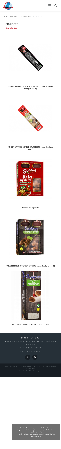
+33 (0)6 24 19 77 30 (30, 424)
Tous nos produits (26, 16)
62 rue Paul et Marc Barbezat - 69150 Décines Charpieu (30, 415)
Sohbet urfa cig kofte (30, 251)
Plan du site (23, 443)
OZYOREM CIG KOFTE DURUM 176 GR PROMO (30, 397)
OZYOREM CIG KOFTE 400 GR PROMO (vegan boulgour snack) (30, 324)
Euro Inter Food (10, 16)
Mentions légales (35, 443)
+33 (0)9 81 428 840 (30, 420)
